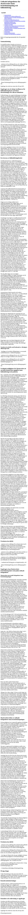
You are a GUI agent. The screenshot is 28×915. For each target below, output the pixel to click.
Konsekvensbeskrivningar (9, 33)
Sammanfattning (7, 15)
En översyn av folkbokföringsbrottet (11, 19)
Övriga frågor (7, 31)
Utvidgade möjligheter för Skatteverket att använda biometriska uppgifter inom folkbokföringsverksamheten (14, 22)
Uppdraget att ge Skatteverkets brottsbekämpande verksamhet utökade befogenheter (14, 26)
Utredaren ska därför (8, 24)
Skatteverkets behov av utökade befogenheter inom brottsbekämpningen (12, 718)
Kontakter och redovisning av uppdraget (12, 34)
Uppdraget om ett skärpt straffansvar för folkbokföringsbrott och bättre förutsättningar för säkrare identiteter (14, 17)
